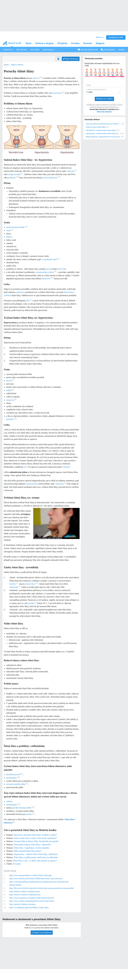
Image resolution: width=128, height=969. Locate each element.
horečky (13, 584)
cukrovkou (60, 484)
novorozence (58, 93)
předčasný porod (14, 774)
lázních (67, 467)
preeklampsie (13, 805)
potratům (11, 419)
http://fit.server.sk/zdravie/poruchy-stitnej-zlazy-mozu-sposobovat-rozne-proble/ (41, 888)
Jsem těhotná (21, 50)
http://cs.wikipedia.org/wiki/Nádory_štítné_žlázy (29, 907)
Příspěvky (62, 43)
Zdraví (6, 65)
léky (29, 301)
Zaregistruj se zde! (116, 37)
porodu (30, 814)
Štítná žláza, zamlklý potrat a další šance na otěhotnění (36, 857)
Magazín (100, 43)
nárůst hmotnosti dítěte (17, 227)
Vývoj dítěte (34, 50)
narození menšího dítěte (17, 784)
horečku (32, 603)
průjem (10, 390)
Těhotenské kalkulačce (104, 112)
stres (25, 467)
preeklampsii (13, 778)
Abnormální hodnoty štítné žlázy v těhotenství (32, 844)
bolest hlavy (32, 584)
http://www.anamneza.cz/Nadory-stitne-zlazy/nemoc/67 (31, 898)
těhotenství (47, 279)
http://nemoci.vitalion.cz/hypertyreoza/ (25, 894)
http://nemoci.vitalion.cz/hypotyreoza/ (24, 891)
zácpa (9, 230)
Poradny (75, 43)
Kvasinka (17, 864)
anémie (9, 801)
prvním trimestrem (51, 178)
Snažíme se (8, 50)
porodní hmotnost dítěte (23, 808)
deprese (9, 237)
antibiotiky (14, 587)
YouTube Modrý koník (88, 49)
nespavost (11, 400)
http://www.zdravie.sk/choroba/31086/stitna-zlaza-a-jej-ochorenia (35, 878)
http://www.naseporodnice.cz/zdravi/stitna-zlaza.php (30, 875)
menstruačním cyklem (46, 272)
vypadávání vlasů (51, 259)
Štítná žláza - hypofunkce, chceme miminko (31, 848)
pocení (10, 381)
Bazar (29, 43)
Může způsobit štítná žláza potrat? (27, 851)
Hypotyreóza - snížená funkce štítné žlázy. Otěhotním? (36, 854)
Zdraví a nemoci (17, 65)
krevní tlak (61, 269)
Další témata (48, 50)
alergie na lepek (15, 174)
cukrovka (72, 171)
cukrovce (37, 78)
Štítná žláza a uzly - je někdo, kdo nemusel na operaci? (35, 861)
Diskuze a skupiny (44, 43)
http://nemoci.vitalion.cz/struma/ (22, 904)
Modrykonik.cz (113, 107)
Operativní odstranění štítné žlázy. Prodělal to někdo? (35, 835)
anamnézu (20, 292)
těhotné (14, 178)
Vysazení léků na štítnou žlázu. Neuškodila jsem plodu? (36, 841)
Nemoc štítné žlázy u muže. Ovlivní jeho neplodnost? (35, 838)
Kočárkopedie (108, 49)
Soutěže (121, 50)
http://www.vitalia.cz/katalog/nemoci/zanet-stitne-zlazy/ (31, 901)
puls (47, 269)
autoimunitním (32, 484)
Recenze (87, 43)
